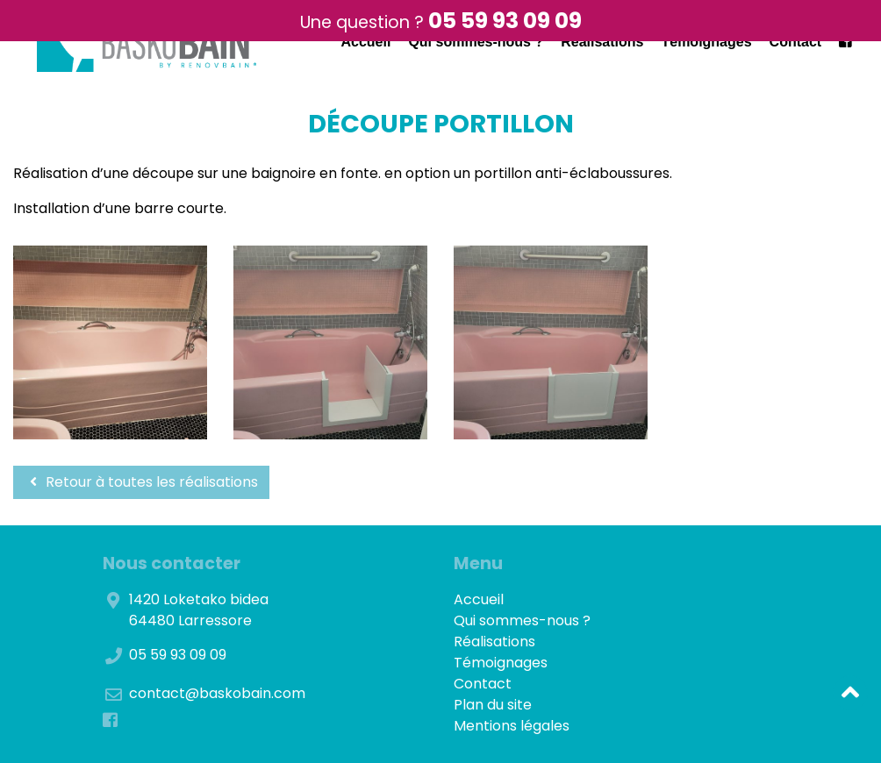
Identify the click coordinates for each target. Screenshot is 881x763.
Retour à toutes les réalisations (141, 482)
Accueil (365, 41)
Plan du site (493, 705)
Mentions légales (511, 726)
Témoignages (706, 41)
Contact (796, 41)
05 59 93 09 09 (505, 20)
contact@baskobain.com (217, 693)
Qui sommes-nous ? (475, 41)
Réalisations (602, 41)
